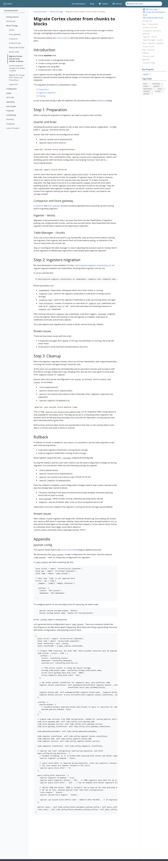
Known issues (148, 46)
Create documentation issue (154, 13)
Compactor (38, 205)
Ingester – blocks (150, 36)
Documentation (40, 11)
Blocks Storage (56, 11)
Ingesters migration (47, 92)
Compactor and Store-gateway (152, 32)
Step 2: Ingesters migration (153, 43)
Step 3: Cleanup (148, 49)
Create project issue (153, 17)
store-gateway (53, 205)
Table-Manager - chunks (153, 40)
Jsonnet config (149, 63)
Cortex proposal (62, 38)
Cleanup (42, 96)
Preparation (43, 89)
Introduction (147, 21)
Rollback (145, 53)
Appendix (146, 59)
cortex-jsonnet (67, 550)
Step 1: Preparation (150, 24)
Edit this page (150, 9)
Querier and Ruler (150, 27)
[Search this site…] (143, 4)
